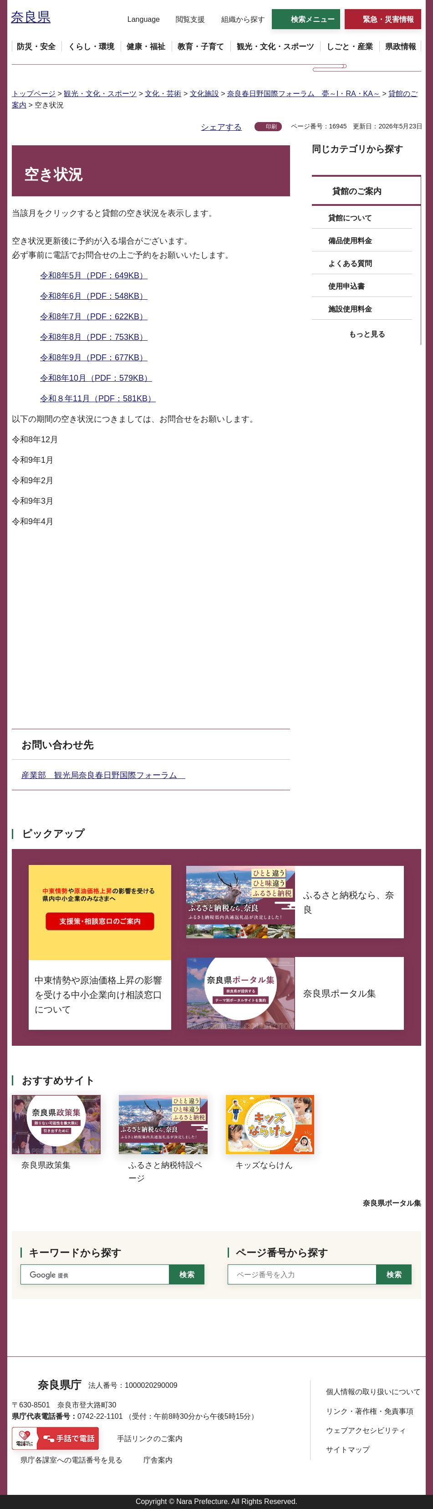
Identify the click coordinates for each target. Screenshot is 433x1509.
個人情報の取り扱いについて (373, 1392)
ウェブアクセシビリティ (366, 1430)
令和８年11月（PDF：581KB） (98, 398)
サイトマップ (348, 1449)
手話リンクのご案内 (150, 1439)
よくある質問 (350, 263)
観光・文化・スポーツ (100, 93)
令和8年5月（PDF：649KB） (94, 275)
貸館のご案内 (357, 191)
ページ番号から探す (282, 1252)
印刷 (271, 126)
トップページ (34, 93)
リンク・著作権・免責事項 (369, 1411)
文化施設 (204, 93)
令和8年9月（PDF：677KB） (94, 357)
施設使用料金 (350, 309)
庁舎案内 (158, 1460)
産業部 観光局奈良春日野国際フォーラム (103, 775)
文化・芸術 (163, 93)
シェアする (221, 127)
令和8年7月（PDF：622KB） (94, 316)
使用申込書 (346, 286)
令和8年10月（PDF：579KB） (96, 378)
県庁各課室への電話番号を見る (71, 1460)
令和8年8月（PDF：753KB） (94, 337)
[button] (138, 19)
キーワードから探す (75, 1252)
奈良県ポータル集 (392, 1203)
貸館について (350, 218)
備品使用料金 (350, 241)
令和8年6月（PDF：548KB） (94, 296)
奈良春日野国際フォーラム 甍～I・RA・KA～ (303, 93)
